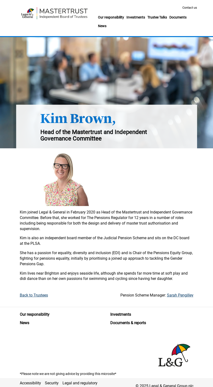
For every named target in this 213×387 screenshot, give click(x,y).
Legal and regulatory (79, 383)
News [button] (102, 26)
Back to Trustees (34, 295)
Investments (120, 314)
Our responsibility (34, 314)
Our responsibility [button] (111, 17)
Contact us (189, 7)
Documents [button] (177, 17)
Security (52, 383)
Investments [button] (135, 17)
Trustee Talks (157, 17)
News (24, 323)
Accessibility (30, 383)
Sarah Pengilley (180, 295)
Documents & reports (128, 323)
